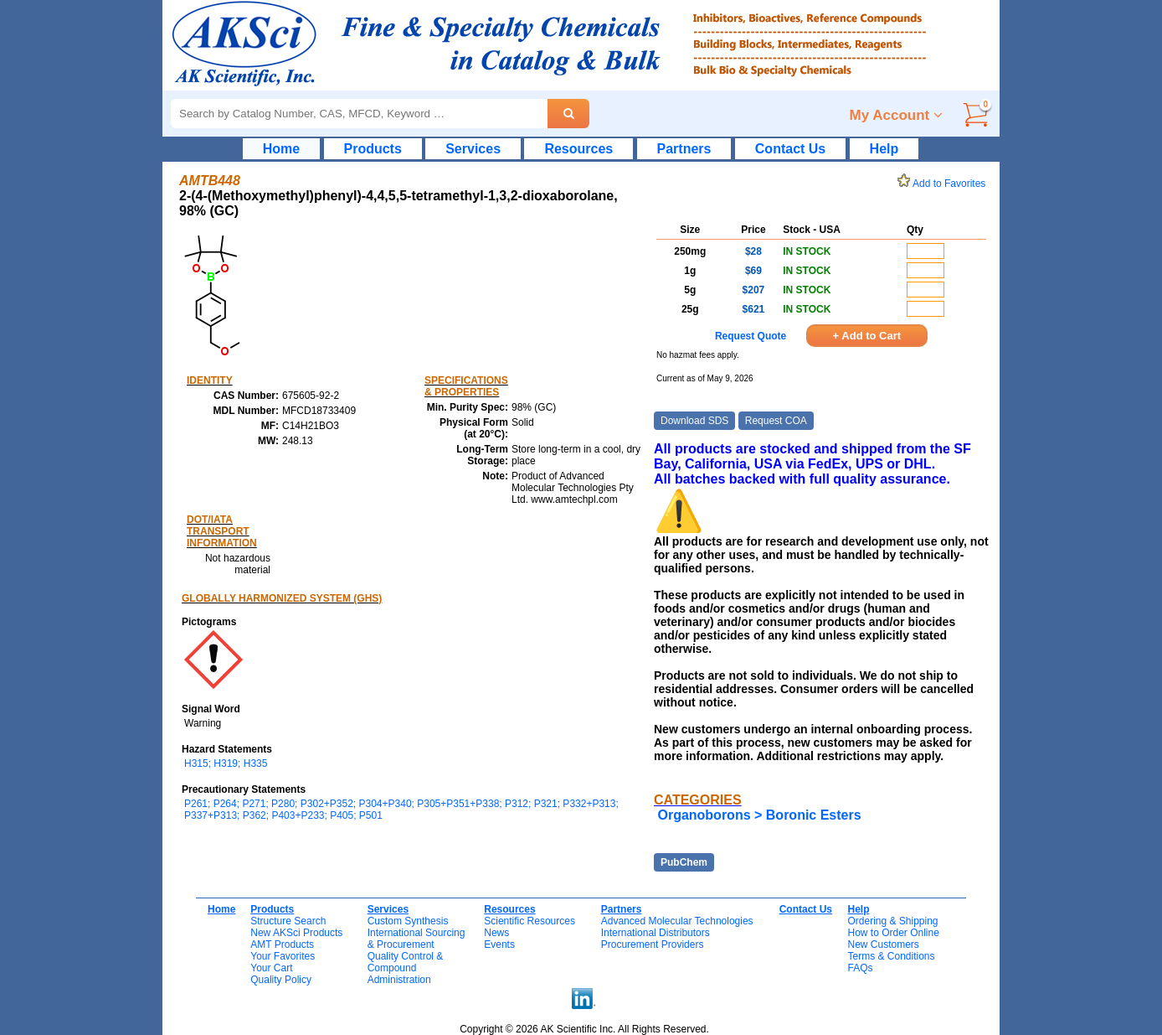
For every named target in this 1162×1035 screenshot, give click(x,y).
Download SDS (694, 421)
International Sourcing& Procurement (416, 938)
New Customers (882, 944)
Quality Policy (280, 980)
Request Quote (750, 336)
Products (373, 149)
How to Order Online (892, 933)
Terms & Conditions (890, 956)
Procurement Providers (652, 944)
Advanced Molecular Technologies (677, 921)
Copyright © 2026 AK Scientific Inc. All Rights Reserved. (584, 1029)
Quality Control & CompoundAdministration (406, 968)
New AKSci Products (296, 933)
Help (884, 149)
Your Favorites (282, 956)
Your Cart (271, 968)
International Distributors (655, 933)
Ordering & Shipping (892, 921)
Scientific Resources (529, 921)
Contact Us (790, 149)
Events (499, 944)
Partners (684, 149)
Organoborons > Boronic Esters (759, 815)
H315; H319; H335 (225, 763)
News (496, 933)
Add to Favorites (944, 183)
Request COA (776, 421)
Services (473, 149)
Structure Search (288, 921)
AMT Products (282, 944)
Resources (578, 149)
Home (281, 149)
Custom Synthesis (408, 921)
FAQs (859, 968)
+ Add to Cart (867, 335)
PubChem (684, 862)
